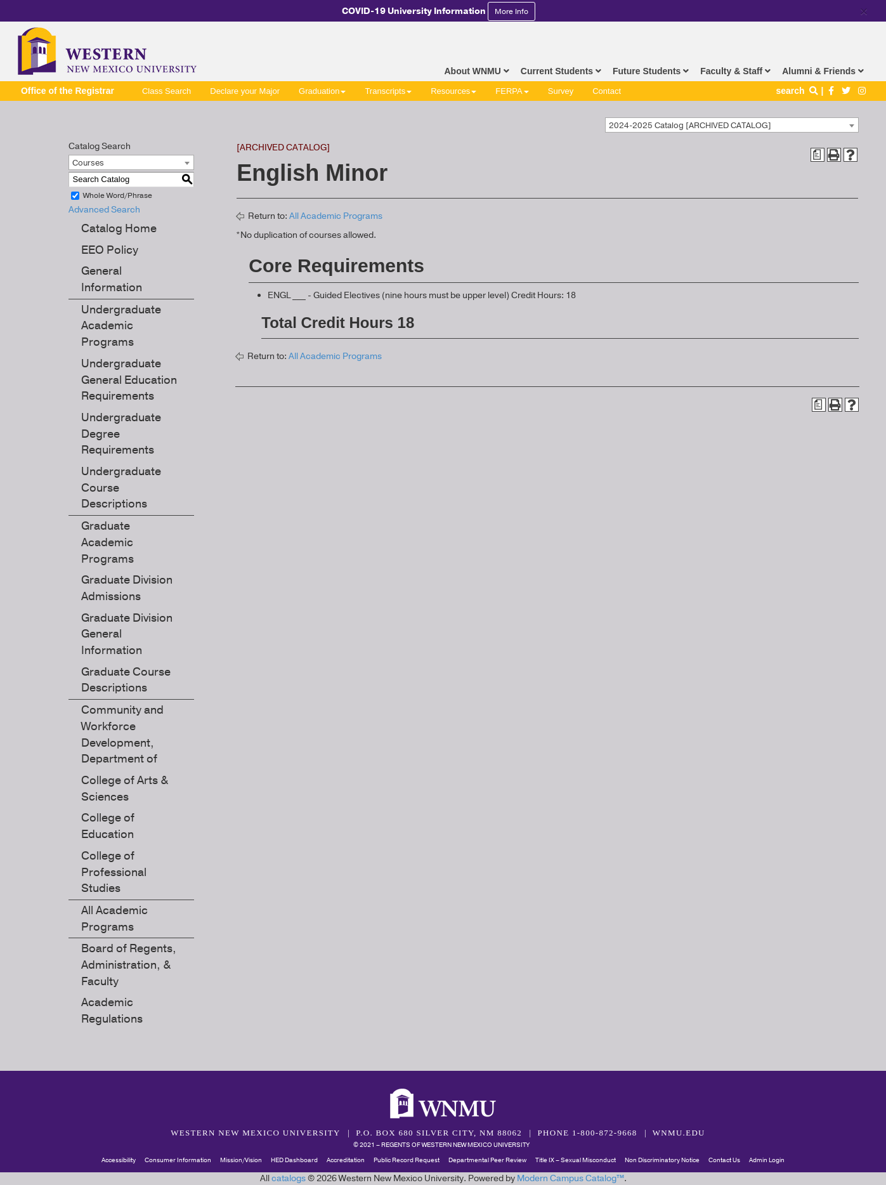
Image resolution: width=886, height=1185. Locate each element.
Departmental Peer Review (487, 1160)
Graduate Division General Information (127, 634)
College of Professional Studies (114, 872)
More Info (511, 11)
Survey (560, 91)
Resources (453, 91)
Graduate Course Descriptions (126, 680)
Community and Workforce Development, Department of (122, 734)
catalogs (288, 1178)
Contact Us (724, 1160)
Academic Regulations (112, 1010)
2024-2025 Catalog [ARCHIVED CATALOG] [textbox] (690, 125)
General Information (111, 279)
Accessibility (118, 1160)
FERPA (511, 91)
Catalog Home (119, 228)
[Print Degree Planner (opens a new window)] (817, 155)
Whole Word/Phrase (117, 195)
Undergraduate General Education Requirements (129, 379)
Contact (606, 91)
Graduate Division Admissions (127, 588)
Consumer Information (178, 1160)
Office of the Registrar (67, 91)
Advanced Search (104, 210)
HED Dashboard (294, 1160)
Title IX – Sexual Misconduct (575, 1160)
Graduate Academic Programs (107, 542)
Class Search (166, 91)
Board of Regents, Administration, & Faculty (128, 964)
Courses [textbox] (88, 163)
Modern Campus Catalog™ (570, 1178)
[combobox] (732, 125)
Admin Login (767, 1160)
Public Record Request (407, 1160)
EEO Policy (109, 250)
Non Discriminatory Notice (662, 1160)
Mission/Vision (241, 1160)
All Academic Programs (114, 918)
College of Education (107, 826)
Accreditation (346, 1160)
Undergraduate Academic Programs (121, 326)
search (798, 90)
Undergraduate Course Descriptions (121, 487)
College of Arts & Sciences (124, 788)
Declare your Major (245, 91)
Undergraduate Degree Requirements (121, 433)
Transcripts (388, 91)
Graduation (322, 91)
